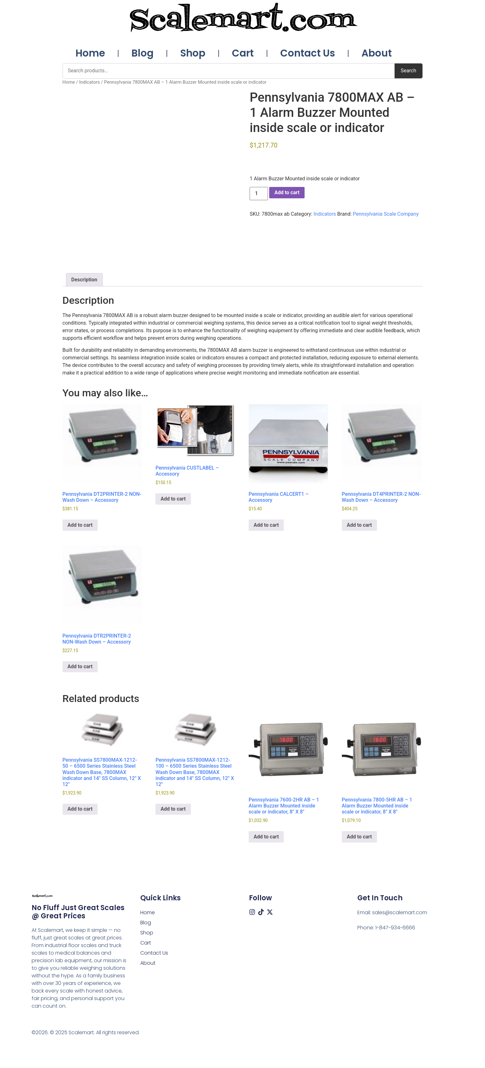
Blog (142, 53)
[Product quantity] (259, 193)
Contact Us (307, 53)
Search (408, 71)
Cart (243, 53)
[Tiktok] (261, 912)
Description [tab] (84, 280)
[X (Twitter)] (270, 912)
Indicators (89, 82)
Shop (192, 53)
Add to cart (287, 192)
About (376, 53)
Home (90, 53)
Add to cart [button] (80, 525)
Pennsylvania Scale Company (386, 214)
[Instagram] (252, 912)
